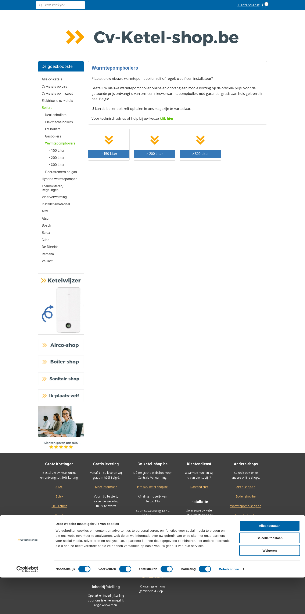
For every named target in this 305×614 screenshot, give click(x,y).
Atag (45, 187)
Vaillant (47, 229)
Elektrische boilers (59, 90)
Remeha (48, 222)
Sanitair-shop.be (246, 484)
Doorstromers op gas (61, 140)
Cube (45, 208)
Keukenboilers (56, 83)
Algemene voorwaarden (245, 517)
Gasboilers (53, 104)
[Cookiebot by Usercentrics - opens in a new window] (27, 606)
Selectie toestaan (270, 574)
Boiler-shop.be (246, 465)
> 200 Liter (56, 126)
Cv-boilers (53, 97)
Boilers (47, 76)
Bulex (46, 201)
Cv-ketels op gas (54, 55)
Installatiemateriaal (56, 172)
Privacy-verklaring (246, 526)
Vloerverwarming (54, 165)
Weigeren (269, 587)
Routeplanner (152, 493)
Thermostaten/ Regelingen (53, 156)
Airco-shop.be (245, 455)
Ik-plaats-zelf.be (245, 493)
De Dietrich (50, 215)
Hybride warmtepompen (59, 147)
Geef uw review (152, 545)
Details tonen (229, 605)
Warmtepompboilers (60, 111)
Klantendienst (248, 5)
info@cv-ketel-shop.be (152, 455)
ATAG (59, 455)
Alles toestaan (269, 562)
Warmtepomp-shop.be (245, 474)
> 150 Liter (56, 119)
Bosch (46, 194)
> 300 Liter (56, 133)
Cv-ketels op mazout (57, 62)
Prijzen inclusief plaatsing (199, 497)
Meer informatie (106, 455)
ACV (45, 179)
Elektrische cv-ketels (57, 69)
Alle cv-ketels (52, 47)
